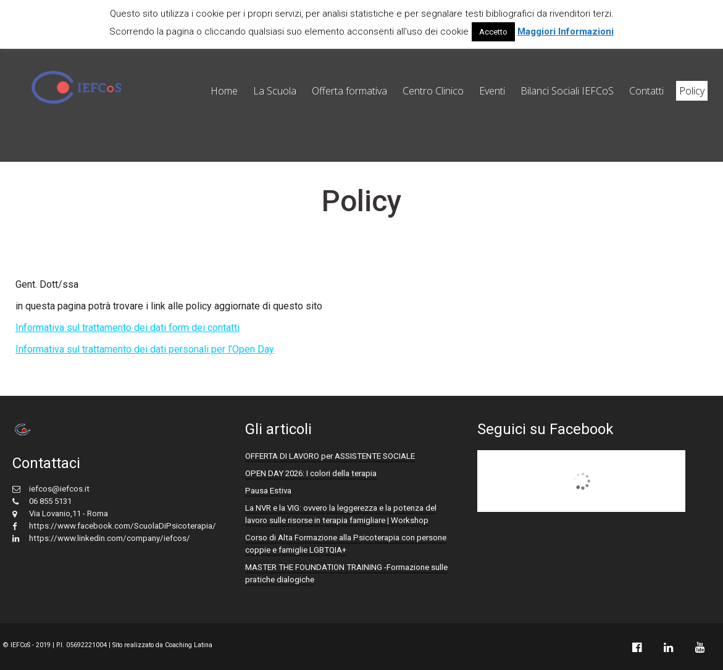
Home (224, 91)
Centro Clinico (433, 91)
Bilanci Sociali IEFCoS (567, 91)
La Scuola (274, 91)
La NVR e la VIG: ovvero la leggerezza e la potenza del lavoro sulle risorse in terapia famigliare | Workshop (341, 514)
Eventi (492, 91)
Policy (691, 91)
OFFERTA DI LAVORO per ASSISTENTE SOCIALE (330, 456)
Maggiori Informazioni (565, 31)
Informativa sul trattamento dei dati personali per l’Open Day (144, 349)
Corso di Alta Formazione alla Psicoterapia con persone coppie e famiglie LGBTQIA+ (345, 544)
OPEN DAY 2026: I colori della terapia (311, 473)
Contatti (646, 91)
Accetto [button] (493, 31)
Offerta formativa (349, 91)
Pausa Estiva (268, 490)
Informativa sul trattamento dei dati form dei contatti (127, 327)
